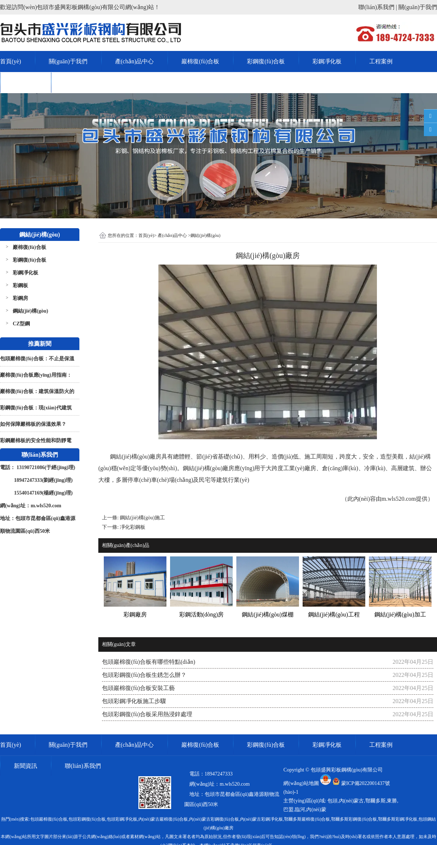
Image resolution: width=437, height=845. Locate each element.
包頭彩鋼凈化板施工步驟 (134, 701)
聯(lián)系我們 (83, 82)
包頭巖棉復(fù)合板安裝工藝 (138, 688)
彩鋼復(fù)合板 (266, 61)
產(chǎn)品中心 (134, 61)
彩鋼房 (20, 298)
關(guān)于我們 (68, 61)
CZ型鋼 (21, 323)
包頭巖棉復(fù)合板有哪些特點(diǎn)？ (148, 662)
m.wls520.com (399, 499)
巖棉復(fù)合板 (200, 61)
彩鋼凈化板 (327, 61)
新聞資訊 (25, 82)
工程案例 (381, 61)
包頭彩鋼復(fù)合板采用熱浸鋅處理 (147, 714)
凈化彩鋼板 (132, 527)
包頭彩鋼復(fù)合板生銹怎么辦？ (144, 675)
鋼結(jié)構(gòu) (30, 311)
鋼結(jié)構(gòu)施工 (142, 517)
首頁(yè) (10, 61)
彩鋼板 (20, 285)
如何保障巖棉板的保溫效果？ (33, 424)
